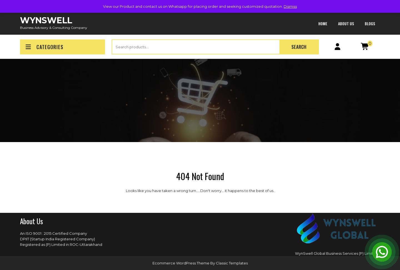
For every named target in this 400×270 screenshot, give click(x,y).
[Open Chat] (382, 252)
